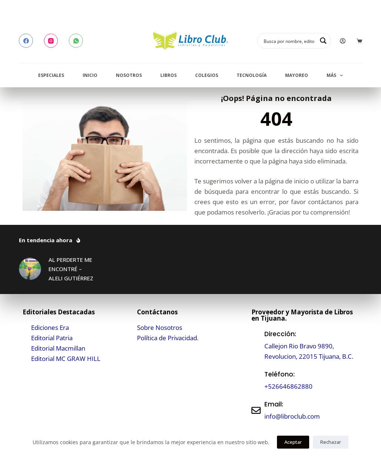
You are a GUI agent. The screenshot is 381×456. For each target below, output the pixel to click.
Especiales (51, 75)
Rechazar (330, 442)
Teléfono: (279, 374)
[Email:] (256, 410)
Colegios (206, 75)
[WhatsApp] (76, 41)
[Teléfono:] (256, 380)
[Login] (342, 41)
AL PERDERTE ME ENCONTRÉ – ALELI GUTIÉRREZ (71, 269)
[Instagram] (51, 41)
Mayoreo (296, 75)
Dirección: (280, 334)
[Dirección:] (256, 345)
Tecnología (252, 75)
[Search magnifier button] (323, 41)
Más (336, 75)
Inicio (90, 75)
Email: (273, 404)
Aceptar (293, 442)
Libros (168, 75)
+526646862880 (288, 386)
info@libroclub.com (292, 416)
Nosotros (129, 75)
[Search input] (289, 40)
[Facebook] (26, 41)
